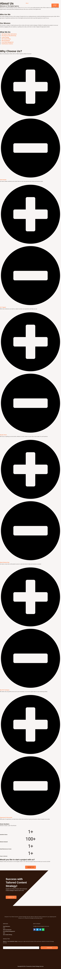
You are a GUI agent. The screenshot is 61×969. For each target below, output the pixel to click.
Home (22, 3)
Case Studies (41, 3)
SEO (4, 933)
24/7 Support (3, 307)
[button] (35, 3)
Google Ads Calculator (26, 7)
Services (33, 3)
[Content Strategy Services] (10, 5)
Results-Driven (3, 434)
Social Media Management (9, 931)
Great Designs (3, 179)
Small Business (6, 926)
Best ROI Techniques (4, 690)
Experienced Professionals (6, 817)
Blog (47, 3)
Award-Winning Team (4, 562)
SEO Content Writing (7, 934)
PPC (4, 928)
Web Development (7, 929)
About (27, 3)
